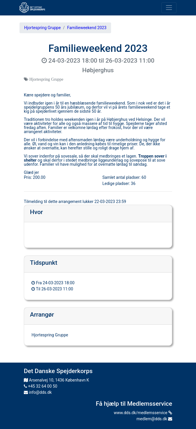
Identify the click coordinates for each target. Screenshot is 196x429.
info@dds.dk (38, 392)
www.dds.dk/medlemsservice (143, 412)
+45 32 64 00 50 (40, 386)
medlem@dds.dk (154, 418)
